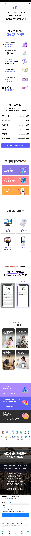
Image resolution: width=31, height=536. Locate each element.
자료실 (21, 523)
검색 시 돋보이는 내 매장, (15, 1)
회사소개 (3, 523)
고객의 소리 (24, 523)
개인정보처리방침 (12, 523)
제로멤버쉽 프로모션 (13, 502)
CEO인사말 (7, 523)
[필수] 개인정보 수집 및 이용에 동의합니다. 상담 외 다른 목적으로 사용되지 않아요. (13, 511)
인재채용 (17, 523)
